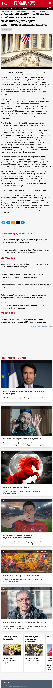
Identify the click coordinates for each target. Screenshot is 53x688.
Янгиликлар (7, 11)
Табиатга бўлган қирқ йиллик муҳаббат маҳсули (33, 639)
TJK (11, 8)
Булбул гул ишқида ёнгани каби (11, 638)
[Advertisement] (26, 343)
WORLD (25, 8)
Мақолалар (21, 11)
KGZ (7, 8)
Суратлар (44, 11)
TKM (15, 8)
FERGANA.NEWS (24, 3)
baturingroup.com (22, 686)
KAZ (3, 8)
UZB (20, 8)
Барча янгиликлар (41, 326)
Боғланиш (6, 682)
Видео (33, 11)
